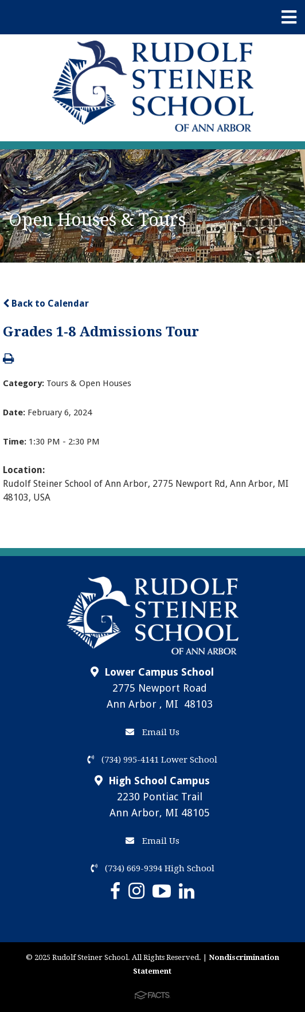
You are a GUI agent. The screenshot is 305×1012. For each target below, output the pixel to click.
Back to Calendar (46, 303)
